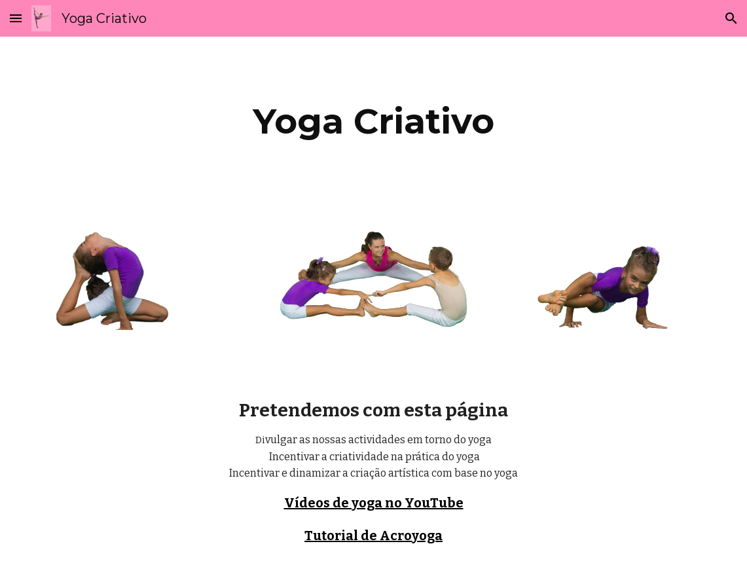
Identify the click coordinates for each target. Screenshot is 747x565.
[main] (373, 121)
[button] (15, 18)
